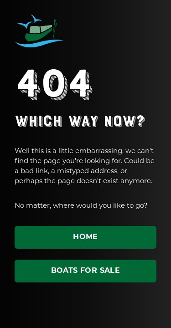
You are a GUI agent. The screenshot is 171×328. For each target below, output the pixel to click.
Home (85, 237)
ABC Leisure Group (39, 31)
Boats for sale (85, 271)
